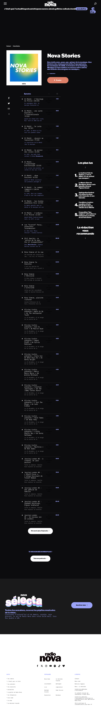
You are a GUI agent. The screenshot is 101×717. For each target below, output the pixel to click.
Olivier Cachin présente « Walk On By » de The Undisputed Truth (33, 312)
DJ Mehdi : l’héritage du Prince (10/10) (33, 100)
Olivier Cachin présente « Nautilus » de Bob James (33, 447)
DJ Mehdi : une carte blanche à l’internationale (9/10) (33, 113)
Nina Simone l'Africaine (29, 275)
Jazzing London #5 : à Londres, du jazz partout (33, 460)
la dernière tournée (13, 703)
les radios (64, 9)
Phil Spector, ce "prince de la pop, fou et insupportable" (33, 240)
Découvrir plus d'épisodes (39, 531)
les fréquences (12, 695)
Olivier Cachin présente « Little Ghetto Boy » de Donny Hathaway (33, 432)
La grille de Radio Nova (15, 692)
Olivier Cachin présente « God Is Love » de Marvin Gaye (33, 327)
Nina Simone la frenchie (30, 263)
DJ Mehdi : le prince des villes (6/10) (33, 151)
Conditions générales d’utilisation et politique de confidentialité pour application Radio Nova (84, 698)
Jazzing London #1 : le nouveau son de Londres (33, 517)
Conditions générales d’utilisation (81, 690)
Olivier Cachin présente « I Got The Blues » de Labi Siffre (33, 403)
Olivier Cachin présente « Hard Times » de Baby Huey (33, 418)
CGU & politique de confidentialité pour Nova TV (83, 704)
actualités (20, 9)
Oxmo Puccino (59, 690)
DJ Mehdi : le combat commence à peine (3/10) (33, 189)
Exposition (47, 695)
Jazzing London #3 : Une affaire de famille (33, 489)
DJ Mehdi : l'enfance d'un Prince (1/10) (33, 214)
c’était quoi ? (10, 9)
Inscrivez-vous (81, 605)
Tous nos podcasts (39, 558)
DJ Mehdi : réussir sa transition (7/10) (33, 139)
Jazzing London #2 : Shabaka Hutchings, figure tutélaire (33, 503)
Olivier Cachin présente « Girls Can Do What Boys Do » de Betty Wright (33, 356)
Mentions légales (80, 684)
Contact (77, 678)
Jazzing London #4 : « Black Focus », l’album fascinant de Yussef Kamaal (33, 475)
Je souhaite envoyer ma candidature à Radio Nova (82, 693)
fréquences (39, 9)
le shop (10, 700)
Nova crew (77, 681)
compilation (59, 687)
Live (45, 687)
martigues (58, 683)
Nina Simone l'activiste (29, 287)
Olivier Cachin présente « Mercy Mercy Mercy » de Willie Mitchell (31, 372)
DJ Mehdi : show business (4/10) (31, 176)
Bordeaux (58, 695)
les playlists (12, 687)
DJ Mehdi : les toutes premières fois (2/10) (33, 202)
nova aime (48, 9)
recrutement (47, 683)
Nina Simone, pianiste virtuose (33, 298)
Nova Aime (47, 679)
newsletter (81, 9)
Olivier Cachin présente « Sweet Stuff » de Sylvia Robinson (32, 341)
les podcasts (11, 684)
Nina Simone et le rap (33, 252)
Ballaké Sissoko (46, 691)
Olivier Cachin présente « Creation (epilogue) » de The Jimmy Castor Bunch (33, 387)
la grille (56, 9)
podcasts (29, 9)
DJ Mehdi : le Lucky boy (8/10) (33, 127)
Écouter (57, 80)
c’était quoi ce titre (14, 681)
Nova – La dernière (80, 686)
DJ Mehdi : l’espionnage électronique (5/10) (33, 163)
